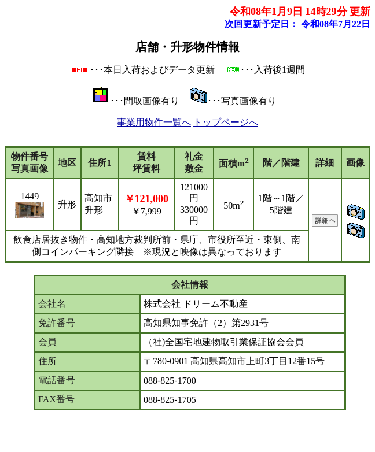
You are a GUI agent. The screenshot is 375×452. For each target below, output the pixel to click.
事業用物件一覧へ (154, 122)
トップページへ (225, 122)
